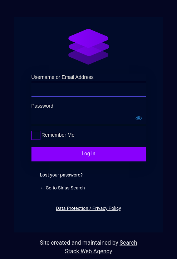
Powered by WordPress (88, 47)
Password (42, 106)
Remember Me (58, 135)
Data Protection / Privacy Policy (88, 208)
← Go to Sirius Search (62, 187)
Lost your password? (61, 175)
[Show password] (139, 118)
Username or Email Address (62, 77)
